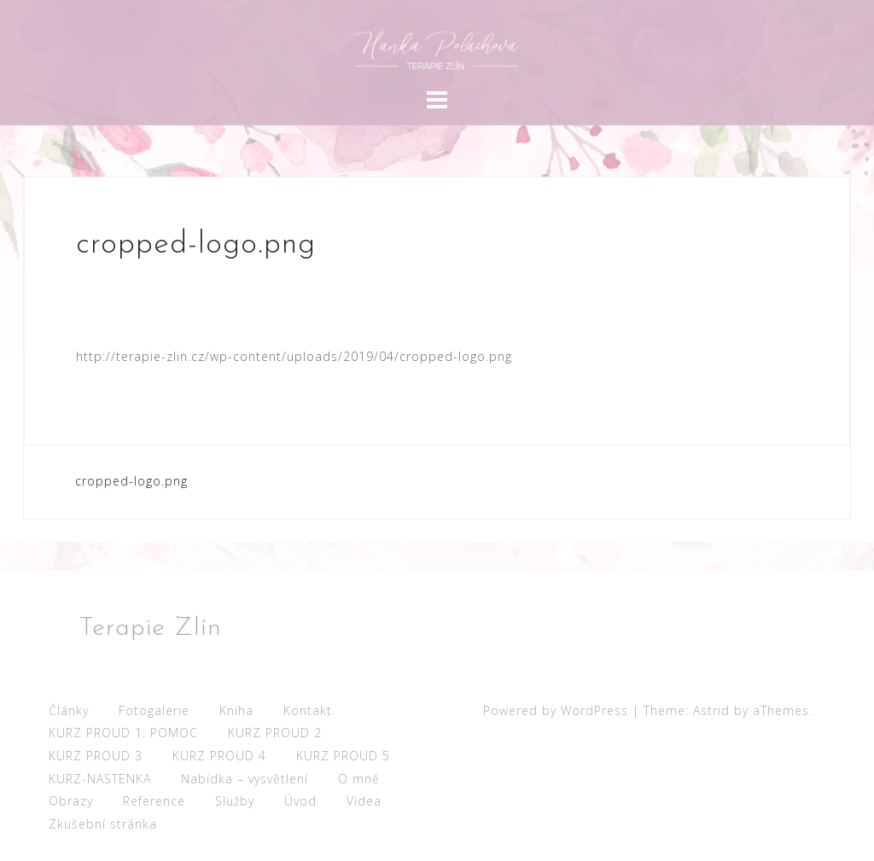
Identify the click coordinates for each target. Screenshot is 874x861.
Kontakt (307, 710)
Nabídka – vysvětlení (244, 779)
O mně (359, 779)
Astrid (711, 710)
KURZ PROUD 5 (343, 756)
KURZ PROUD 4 (219, 756)
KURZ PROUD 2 (275, 732)
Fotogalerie (154, 710)
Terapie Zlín (150, 628)
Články (69, 710)
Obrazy (71, 801)
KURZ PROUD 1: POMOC (123, 732)
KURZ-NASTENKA (100, 779)
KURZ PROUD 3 (96, 756)
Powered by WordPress (555, 710)
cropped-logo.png (131, 481)
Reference (154, 801)
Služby (234, 801)
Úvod (300, 801)
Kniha (236, 710)
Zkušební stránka (103, 824)
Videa (364, 801)
